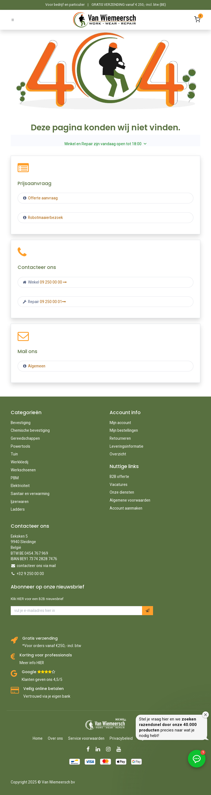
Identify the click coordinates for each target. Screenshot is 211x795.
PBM (15, 478)
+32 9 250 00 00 (30, 573)
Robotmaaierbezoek (45, 217)
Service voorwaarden (86, 738)
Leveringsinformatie (126, 446)
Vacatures (118, 484)
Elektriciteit (20, 485)
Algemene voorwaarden (130, 500)
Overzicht (118, 454)
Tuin (14, 454)
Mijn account (120, 422)
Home (38, 738)
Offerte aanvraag (42, 198)
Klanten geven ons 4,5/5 (42, 679)
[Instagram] (110, 749)
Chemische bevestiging (30, 430)
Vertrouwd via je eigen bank (46, 696)
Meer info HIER (32, 663)
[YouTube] (120, 749)
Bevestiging (20, 422)
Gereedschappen (25, 438)
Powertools (20, 446)
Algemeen (36, 366)
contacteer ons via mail (36, 565)
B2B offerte (119, 476)
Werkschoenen (23, 470)
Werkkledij (19, 462)
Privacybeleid (121, 738)
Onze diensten (122, 492)
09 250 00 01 (53, 301)
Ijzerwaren (20, 501)
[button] (147, 610)
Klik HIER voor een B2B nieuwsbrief (37, 599)
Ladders (18, 509)
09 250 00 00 (53, 282)
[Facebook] (90, 749)
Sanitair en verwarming (30, 493)
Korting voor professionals (46, 655)
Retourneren (120, 438)
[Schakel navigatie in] (13, 19)
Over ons (55, 738)
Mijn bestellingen (124, 430)
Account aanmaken (126, 508)
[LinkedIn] (100, 749)
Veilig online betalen (43, 688)
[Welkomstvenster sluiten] (205, 714)
